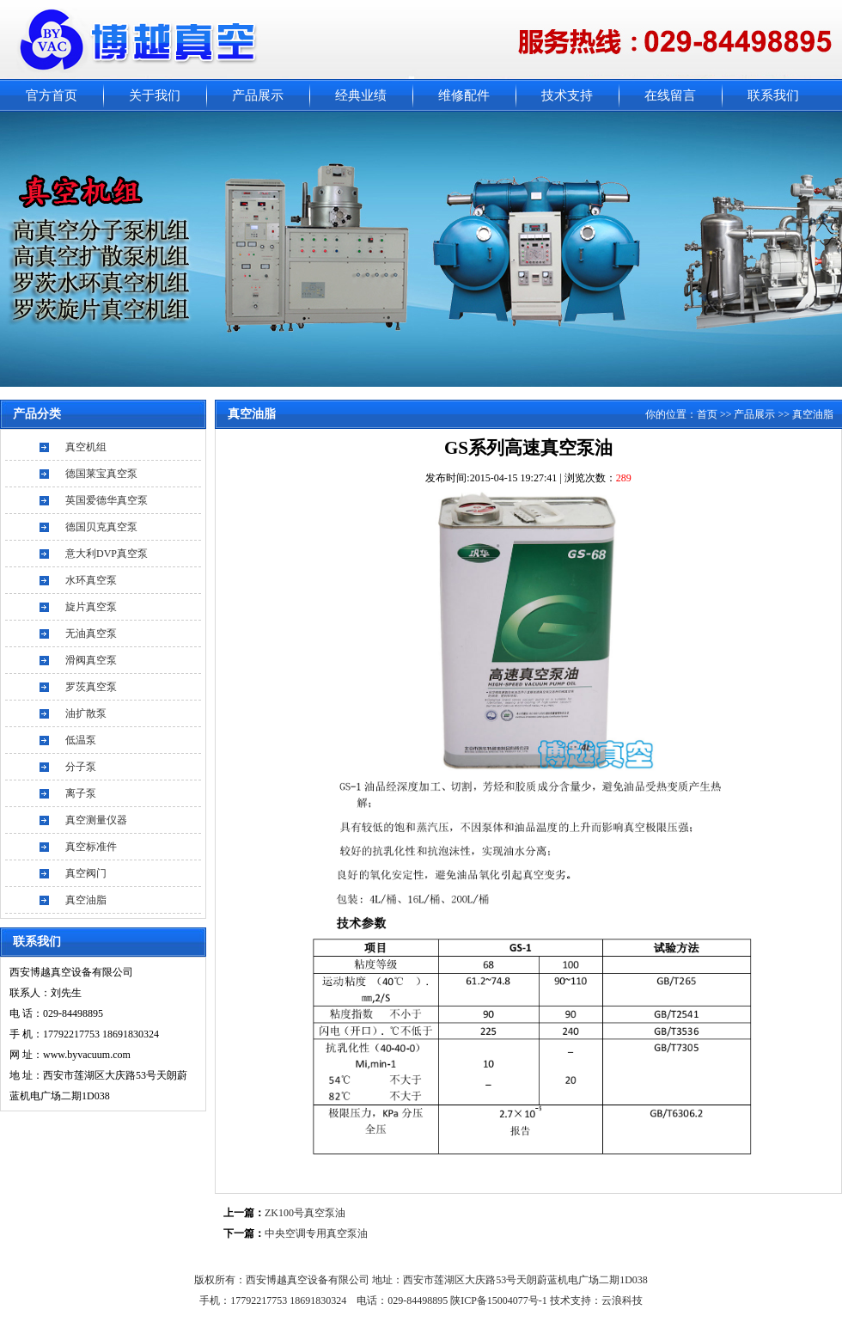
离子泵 (80, 793)
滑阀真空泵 (91, 660)
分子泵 (80, 767)
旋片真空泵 (91, 607)
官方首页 (51, 95)
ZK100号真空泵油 (305, 1213)
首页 (707, 414)
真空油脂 (86, 900)
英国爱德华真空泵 (106, 500)
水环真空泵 (91, 580)
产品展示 (258, 95)
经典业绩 (361, 95)
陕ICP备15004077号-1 (500, 1300)
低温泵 (80, 740)
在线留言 (670, 95)
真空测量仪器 (96, 820)
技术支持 (567, 95)
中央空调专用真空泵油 (316, 1233)
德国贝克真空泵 (101, 527)
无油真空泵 (91, 633)
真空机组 (86, 447)
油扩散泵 (86, 713)
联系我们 (773, 95)
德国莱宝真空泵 (101, 474)
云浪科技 (622, 1300)
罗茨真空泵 (91, 687)
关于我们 (154, 95)
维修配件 (464, 95)
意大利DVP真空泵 (106, 554)
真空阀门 (86, 873)
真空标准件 (91, 847)
